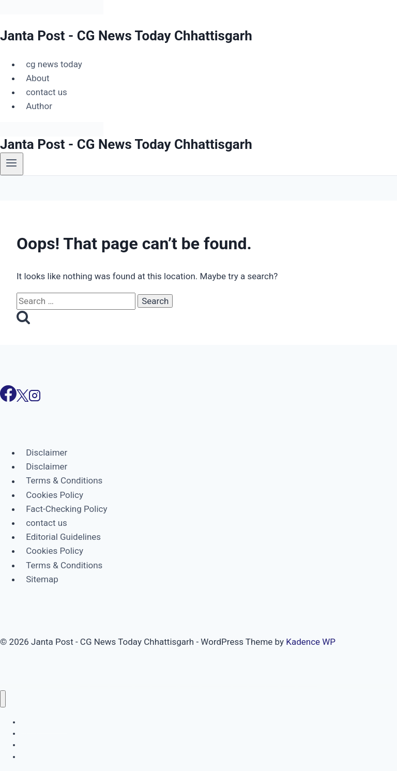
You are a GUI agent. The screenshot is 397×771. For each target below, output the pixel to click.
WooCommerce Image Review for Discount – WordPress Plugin (216, 686)
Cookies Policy (54, 495)
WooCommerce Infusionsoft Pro (288, 686)
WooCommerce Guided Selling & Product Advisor (121, 686)
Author (39, 106)
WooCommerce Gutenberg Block (142, 686)
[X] (22, 399)
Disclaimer (46, 452)
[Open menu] (11, 164)
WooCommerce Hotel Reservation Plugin (189, 686)
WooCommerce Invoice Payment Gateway (307, 686)
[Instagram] (34, 399)
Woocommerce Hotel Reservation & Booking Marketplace (165, 686)
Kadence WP (310, 642)
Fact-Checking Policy (66, 509)
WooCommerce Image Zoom (240, 686)
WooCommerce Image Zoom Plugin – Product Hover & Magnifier (263, 686)
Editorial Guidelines (63, 537)
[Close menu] (3, 698)
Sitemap (42, 579)
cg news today (54, 64)
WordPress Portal (84, 686)
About (37, 78)
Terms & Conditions (64, 481)
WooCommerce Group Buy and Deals (99, 686)
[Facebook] (8, 399)
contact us (46, 92)
